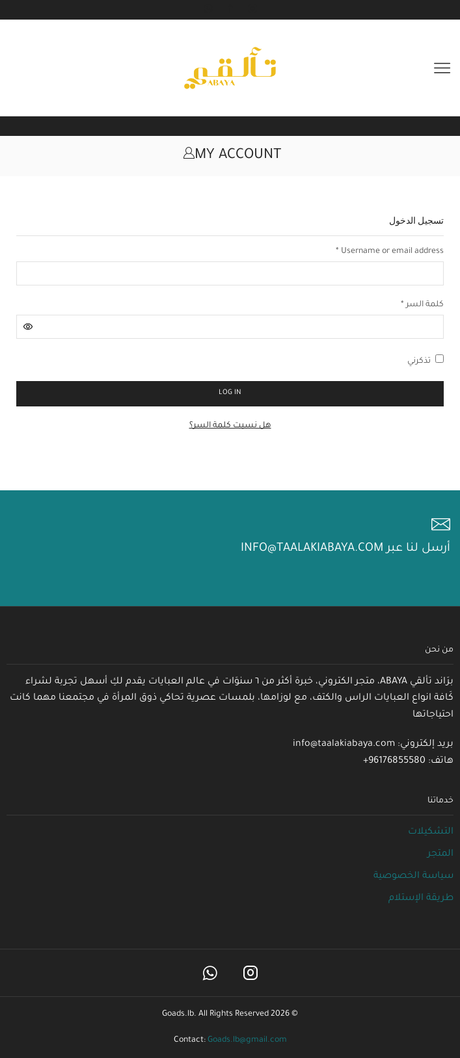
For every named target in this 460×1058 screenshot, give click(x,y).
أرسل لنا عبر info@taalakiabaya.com (345, 548)
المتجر (440, 854)
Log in (230, 393)
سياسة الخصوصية (413, 876)
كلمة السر (422, 304)
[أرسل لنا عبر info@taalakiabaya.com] (440, 524)
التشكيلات (430, 832)
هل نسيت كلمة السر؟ (230, 425)
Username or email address (390, 250)
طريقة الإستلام (420, 898)
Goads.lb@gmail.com (247, 1040)
